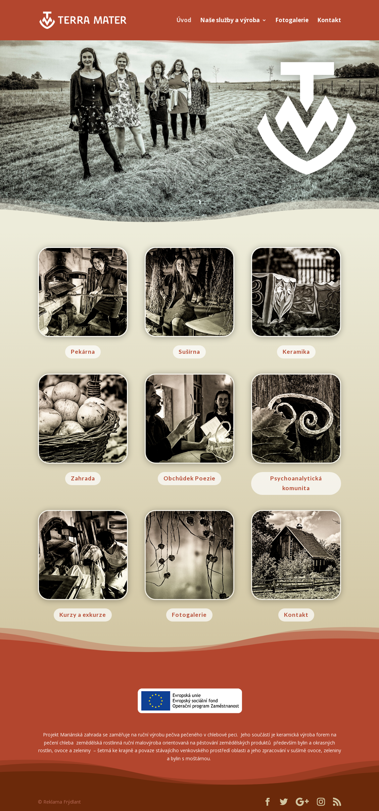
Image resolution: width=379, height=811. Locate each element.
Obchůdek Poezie (189, 478)
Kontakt (329, 21)
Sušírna (189, 351)
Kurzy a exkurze (82, 614)
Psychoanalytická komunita (296, 483)
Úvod (184, 21)
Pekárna (83, 351)
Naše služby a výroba (230, 21)
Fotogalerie (292, 21)
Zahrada (83, 478)
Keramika (296, 351)
